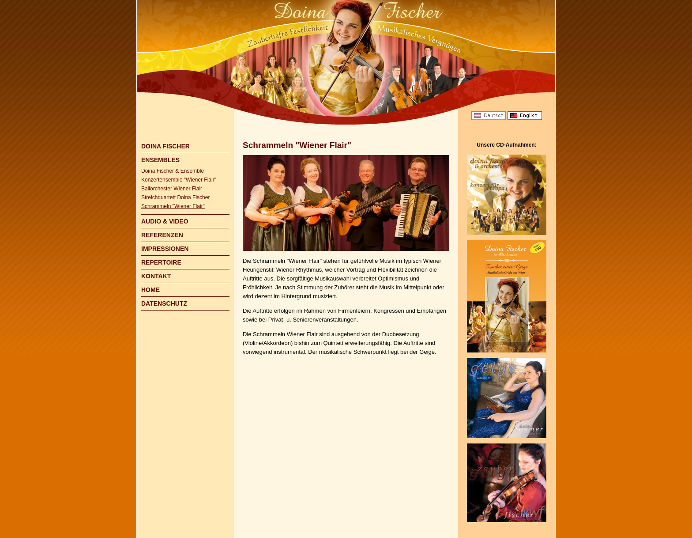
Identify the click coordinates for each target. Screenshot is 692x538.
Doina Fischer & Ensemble (172, 171)
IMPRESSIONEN (164, 248)
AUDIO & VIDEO (164, 221)
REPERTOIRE (161, 262)
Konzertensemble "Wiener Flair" (178, 180)
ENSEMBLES (160, 159)
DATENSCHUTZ (164, 303)
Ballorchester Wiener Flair (171, 189)
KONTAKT (156, 276)
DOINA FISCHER (165, 146)
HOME (150, 289)
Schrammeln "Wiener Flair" (173, 206)
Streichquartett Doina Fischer (175, 197)
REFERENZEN (162, 235)
